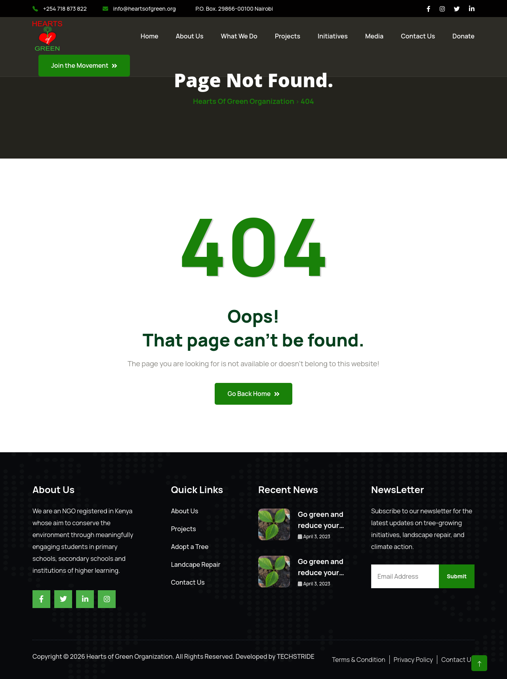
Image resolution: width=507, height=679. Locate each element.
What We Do (239, 36)
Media (374, 36)
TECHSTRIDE (295, 656)
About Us (190, 36)
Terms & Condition (358, 659)
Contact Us (188, 582)
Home (149, 36)
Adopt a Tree (190, 546)
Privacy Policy (413, 659)
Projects (287, 36)
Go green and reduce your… (321, 519)
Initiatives (333, 36)
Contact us (418, 36)
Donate (463, 36)
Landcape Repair (196, 564)
